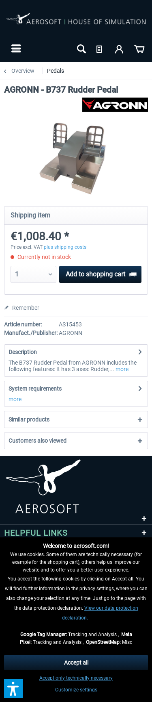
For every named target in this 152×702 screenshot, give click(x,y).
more (121, 369)
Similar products (29, 419)
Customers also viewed (37, 440)
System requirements (35, 388)
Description (23, 352)
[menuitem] (15, 48)
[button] (13, 688)
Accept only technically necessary (76, 678)
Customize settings (76, 690)
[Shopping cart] (139, 48)
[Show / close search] (81, 48)
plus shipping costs (65, 247)
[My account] (119, 48)
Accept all (76, 662)
